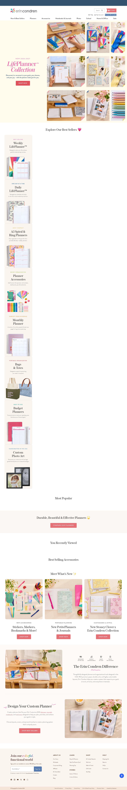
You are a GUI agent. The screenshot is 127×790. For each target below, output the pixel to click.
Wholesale (55, 762)
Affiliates (55, 769)
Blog (54, 778)
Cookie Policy (77, 788)
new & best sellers (18, 18)
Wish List (88, 762)
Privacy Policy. (36, 773)
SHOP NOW (24, 637)
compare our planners (63, 525)
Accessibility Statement (111, 788)
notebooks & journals (63, 18)
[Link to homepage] (24, 10)
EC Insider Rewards (91, 759)
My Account (100, 15)
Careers (55, 775)
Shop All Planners (74, 759)
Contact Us (105, 769)
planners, (43, 712)
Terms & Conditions (29, 773)
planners (33, 18)
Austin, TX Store (74, 774)
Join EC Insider (110, 15)
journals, (49, 712)
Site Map (88, 772)
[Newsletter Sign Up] (22, 769)
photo (79, 18)
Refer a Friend (89, 765)
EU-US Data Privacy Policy (88, 788)
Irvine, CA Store (73, 777)
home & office (102, 18)
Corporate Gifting (57, 765)
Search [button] (99, 10)
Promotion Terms (100, 788)
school (88, 18)
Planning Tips (73, 765)
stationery (19, 714)
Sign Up (37, 769)
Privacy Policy (68, 788)
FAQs (104, 765)
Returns (104, 762)
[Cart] (111, 10)
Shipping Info (106, 759)
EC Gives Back (56, 772)
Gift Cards (88, 769)
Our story (55, 759)
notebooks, (9, 714)
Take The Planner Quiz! (75, 762)
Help (91, 15)
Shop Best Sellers (29, 731)
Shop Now (23, 83)
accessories (46, 18)
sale (114, 18)
